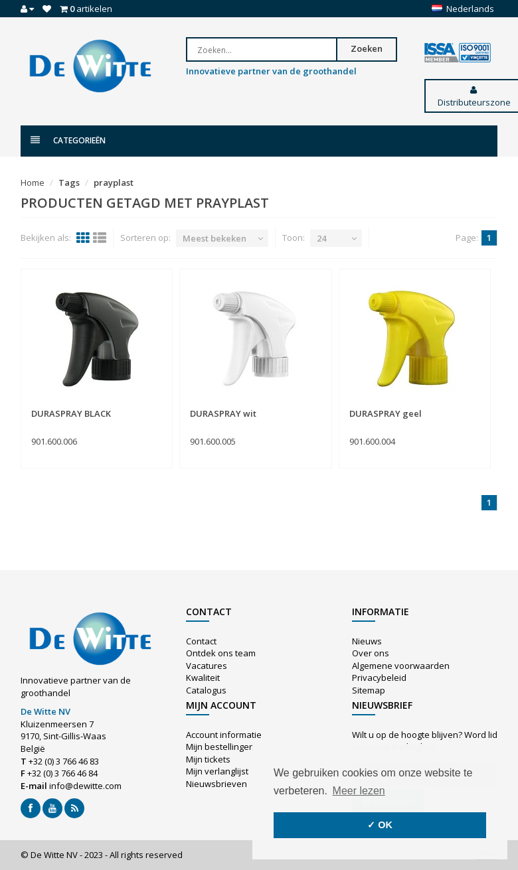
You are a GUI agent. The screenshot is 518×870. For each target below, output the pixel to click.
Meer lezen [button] (359, 790)
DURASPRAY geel (385, 413)
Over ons (370, 653)
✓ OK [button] (379, 825)
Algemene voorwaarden (401, 666)
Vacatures (206, 666)
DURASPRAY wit (223, 413)
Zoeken (367, 48)
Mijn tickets (208, 759)
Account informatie (224, 735)
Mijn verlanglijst (217, 771)
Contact (201, 641)
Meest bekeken (214, 238)
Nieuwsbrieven (216, 784)
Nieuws (367, 641)
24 (321, 238)
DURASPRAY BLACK (71, 413)
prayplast (113, 182)
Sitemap (368, 690)
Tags (69, 182)
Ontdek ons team (221, 653)
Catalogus (206, 690)
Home (32, 182)
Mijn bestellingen (220, 747)
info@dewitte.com (85, 786)
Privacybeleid (379, 678)
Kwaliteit (203, 678)
